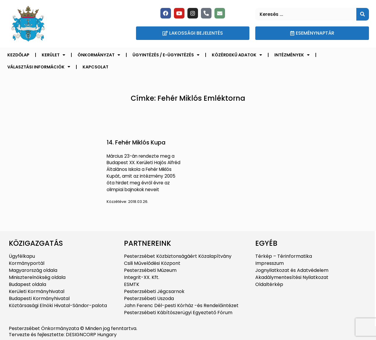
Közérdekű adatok (237, 55)
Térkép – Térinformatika (283, 256)
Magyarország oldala (33, 270)
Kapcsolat (95, 67)
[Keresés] (362, 14)
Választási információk (38, 67)
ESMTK (131, 284)
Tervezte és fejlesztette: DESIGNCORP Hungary (63, 334)
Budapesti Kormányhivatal (39, 298)
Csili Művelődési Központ (152, 263)
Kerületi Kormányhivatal (36, 291)
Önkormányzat (99, 55)
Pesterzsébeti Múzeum (150, 270)
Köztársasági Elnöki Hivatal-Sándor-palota (58, 305)
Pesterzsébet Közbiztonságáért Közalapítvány (177, 256)
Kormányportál (26, 263)
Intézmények (292, 55)
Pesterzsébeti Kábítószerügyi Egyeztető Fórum (178, 312)
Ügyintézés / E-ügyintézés (165, 55)
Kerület (53, 55)
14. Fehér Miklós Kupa (136, 143)
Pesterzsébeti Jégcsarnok (154, 291)
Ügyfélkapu (22, 256)
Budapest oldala (27, 284)
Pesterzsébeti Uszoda (149, 298)
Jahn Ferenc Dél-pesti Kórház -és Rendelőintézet (181, 305)
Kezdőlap (18, 55)
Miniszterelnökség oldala (37, 277)
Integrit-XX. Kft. (141, 277)
